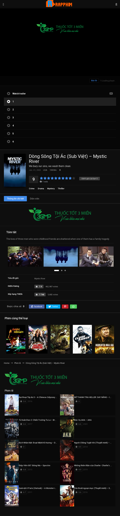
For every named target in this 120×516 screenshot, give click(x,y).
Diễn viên (34, 198)
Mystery (51, 189)
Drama (41, 189)
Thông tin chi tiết (15, 198)
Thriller (61, 189)
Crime (32, 189)
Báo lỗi (94, 80)
